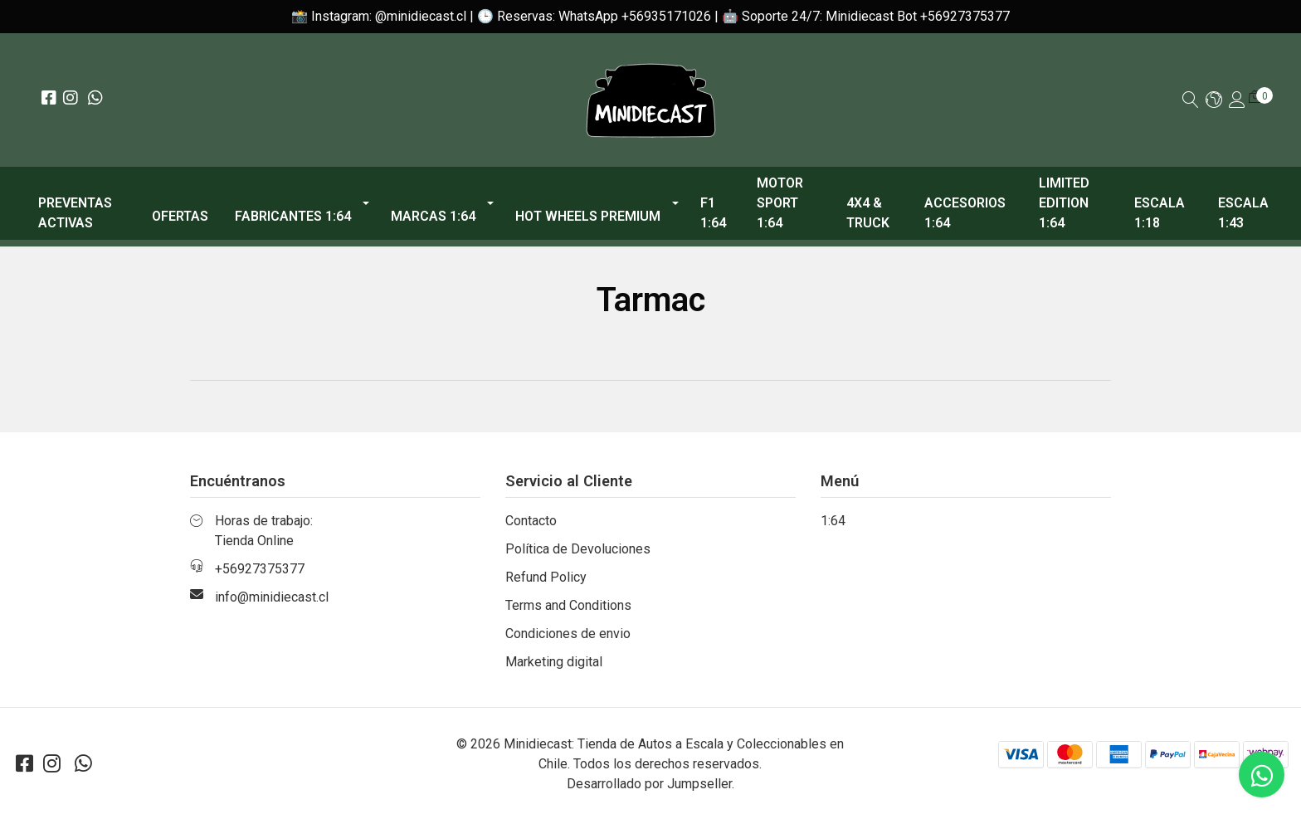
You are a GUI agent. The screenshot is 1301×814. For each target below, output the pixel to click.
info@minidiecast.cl (272, 597)
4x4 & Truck (867, 213)
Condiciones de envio (568, 633)
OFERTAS (180, 216)
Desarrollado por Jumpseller (649, 784)
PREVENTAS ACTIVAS (75, 213)
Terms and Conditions (568, 605)
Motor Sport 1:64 (780, 203)
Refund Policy (546, 577)
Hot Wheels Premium (587, 216)
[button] (1213, 101)
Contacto (531, 521)
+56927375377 (260, 569)
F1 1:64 (713, 213)
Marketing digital (553, 662)
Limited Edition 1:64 (1064, 203)
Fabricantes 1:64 (293, 216)
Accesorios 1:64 (965, 213)
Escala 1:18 (1159, 213)
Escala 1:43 (1243, 213)
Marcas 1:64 (433, 216)
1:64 (833, 521)
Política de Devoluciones (577, 549)
